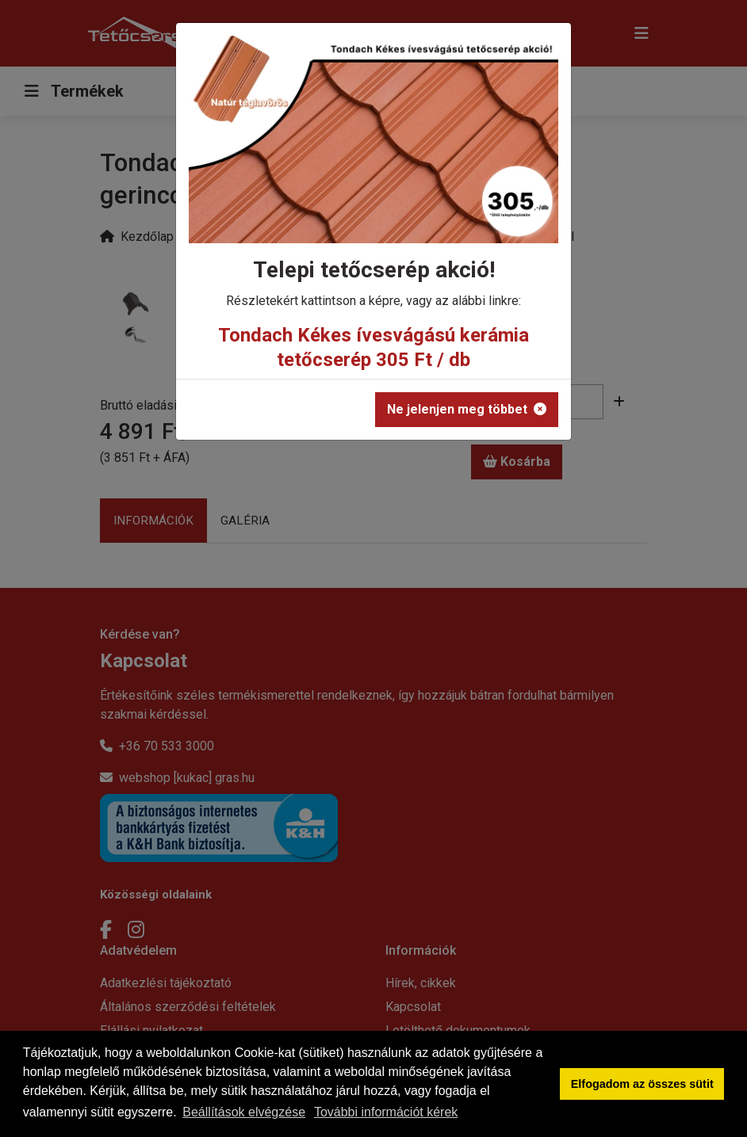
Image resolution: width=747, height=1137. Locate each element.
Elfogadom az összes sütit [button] (642, 1084)
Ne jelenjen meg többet (466, 409)
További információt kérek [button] (386, 1112)
